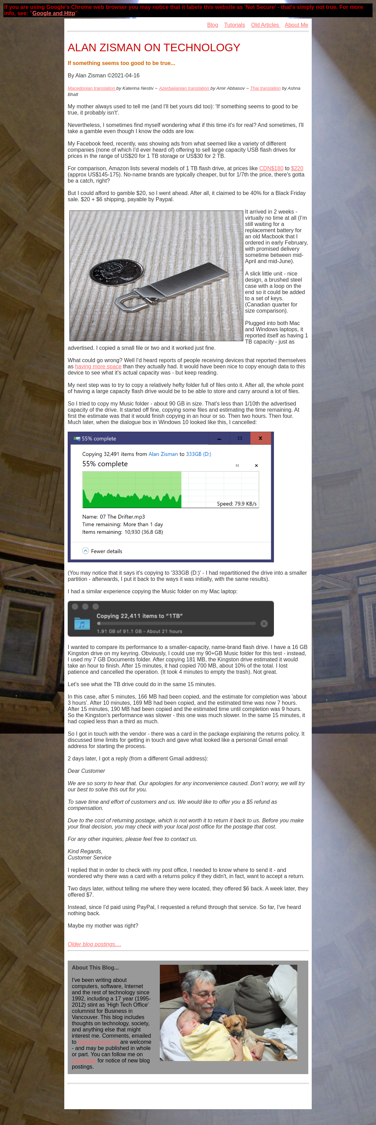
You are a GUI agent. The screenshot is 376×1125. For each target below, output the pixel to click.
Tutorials (234, 25)
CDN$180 (271, 168)
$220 (297, 168)
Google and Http (53, 13)
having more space (98, 366)
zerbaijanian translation (186, 88)
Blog (212, 25)
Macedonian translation (92, 88)
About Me (296, 25)
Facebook (84, 1060)
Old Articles (265, 25)
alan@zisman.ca (98, 1042)
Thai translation (265, 88)
